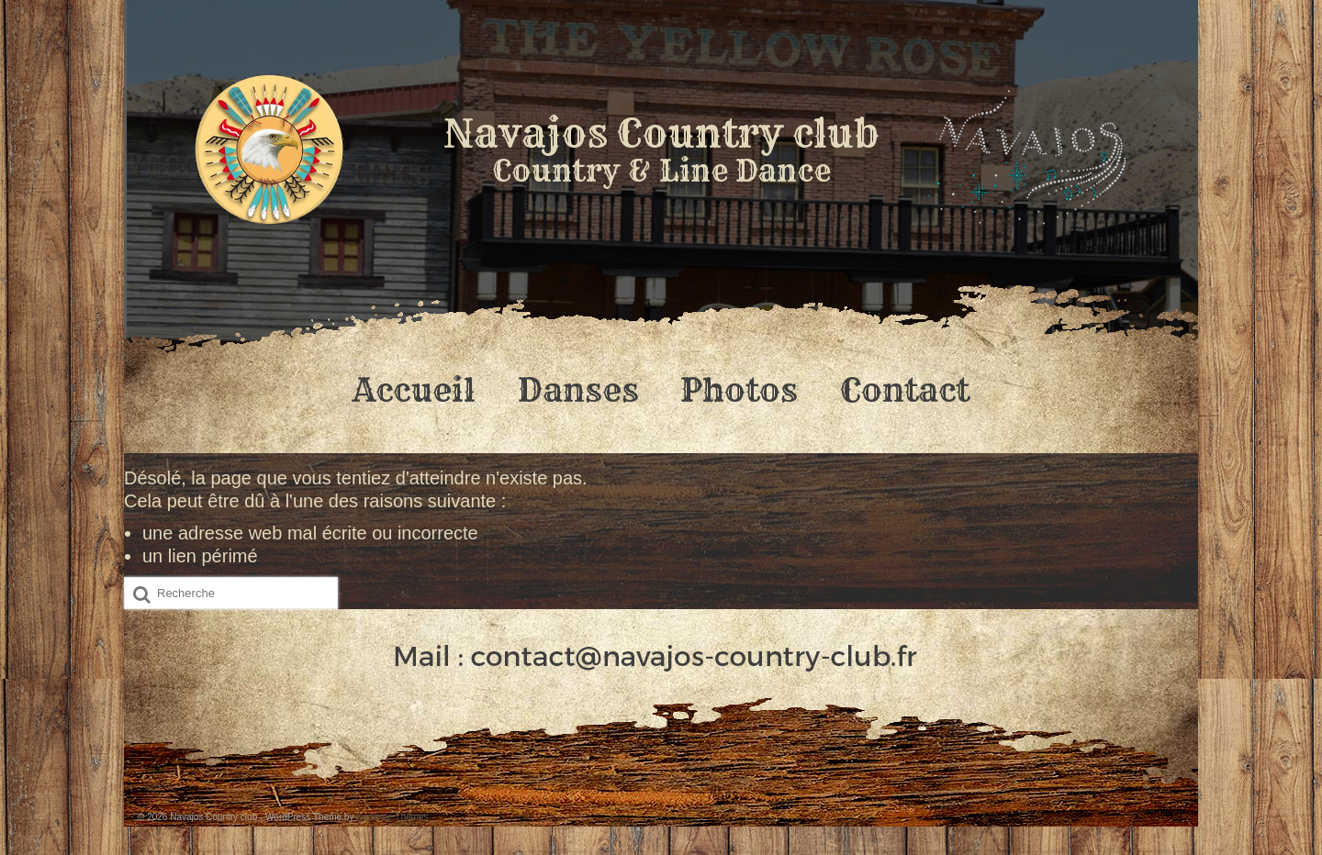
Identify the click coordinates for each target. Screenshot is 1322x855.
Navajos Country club (661, 133)
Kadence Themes (392, 817)
